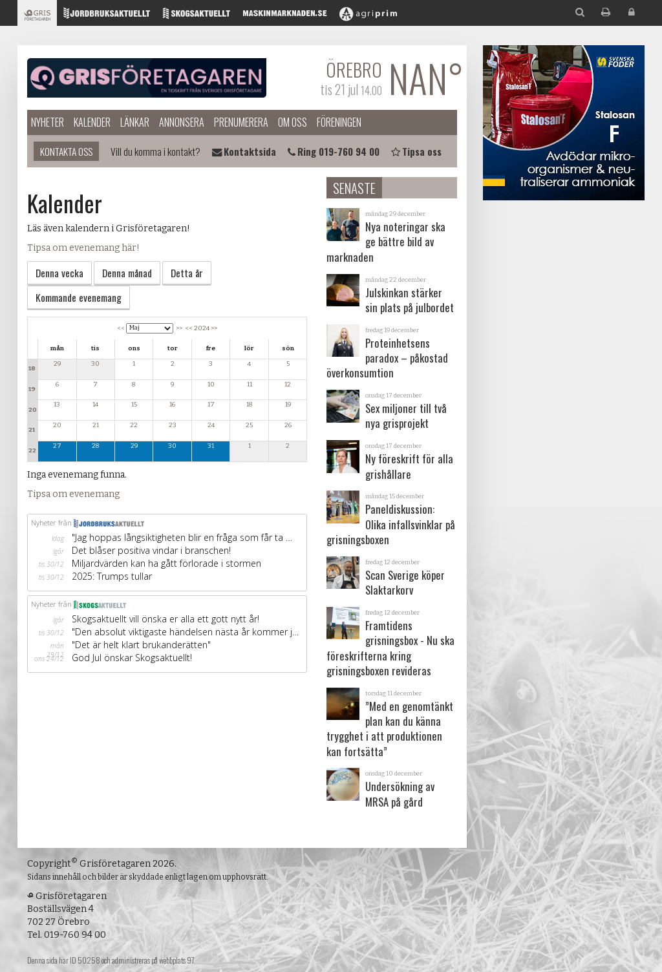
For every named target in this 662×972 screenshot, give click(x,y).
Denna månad (127, 273)
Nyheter (47, 122)
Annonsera (181, 122)
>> (179, 328)
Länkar (134, 122)
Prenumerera (241, 122)
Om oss (292, 122)
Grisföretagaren (146, 77)
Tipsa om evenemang (73, 494)
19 (32, 389)
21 (31, 430)
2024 (201, 328)
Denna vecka (59, 273)
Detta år (187, 273)
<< (121, 328)
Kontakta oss (66, 151)
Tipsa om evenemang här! (83, 247)
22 (32, 450)
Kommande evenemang (79, 297)
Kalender (92, 122)
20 (32, 410)
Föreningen (339, 122)
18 (32, 368)
